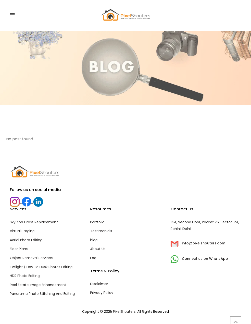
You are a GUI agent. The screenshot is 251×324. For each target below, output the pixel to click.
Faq (93, 257)
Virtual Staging (22, 230)
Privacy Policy (101, 292)
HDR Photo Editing (25, 275)
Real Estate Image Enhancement (38, 284)
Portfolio (97, 222)
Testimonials (101, 230)
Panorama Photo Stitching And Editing (42, 293)
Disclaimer (99, 283)
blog (94, 240)
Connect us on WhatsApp (199, 258)
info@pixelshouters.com (198, 243)
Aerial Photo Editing (26, 240)
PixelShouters (124, 311)
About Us (97, 248)
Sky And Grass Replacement (34, 222)
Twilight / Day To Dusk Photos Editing (41, 266)
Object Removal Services (31, 257)
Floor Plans (19, 248)
